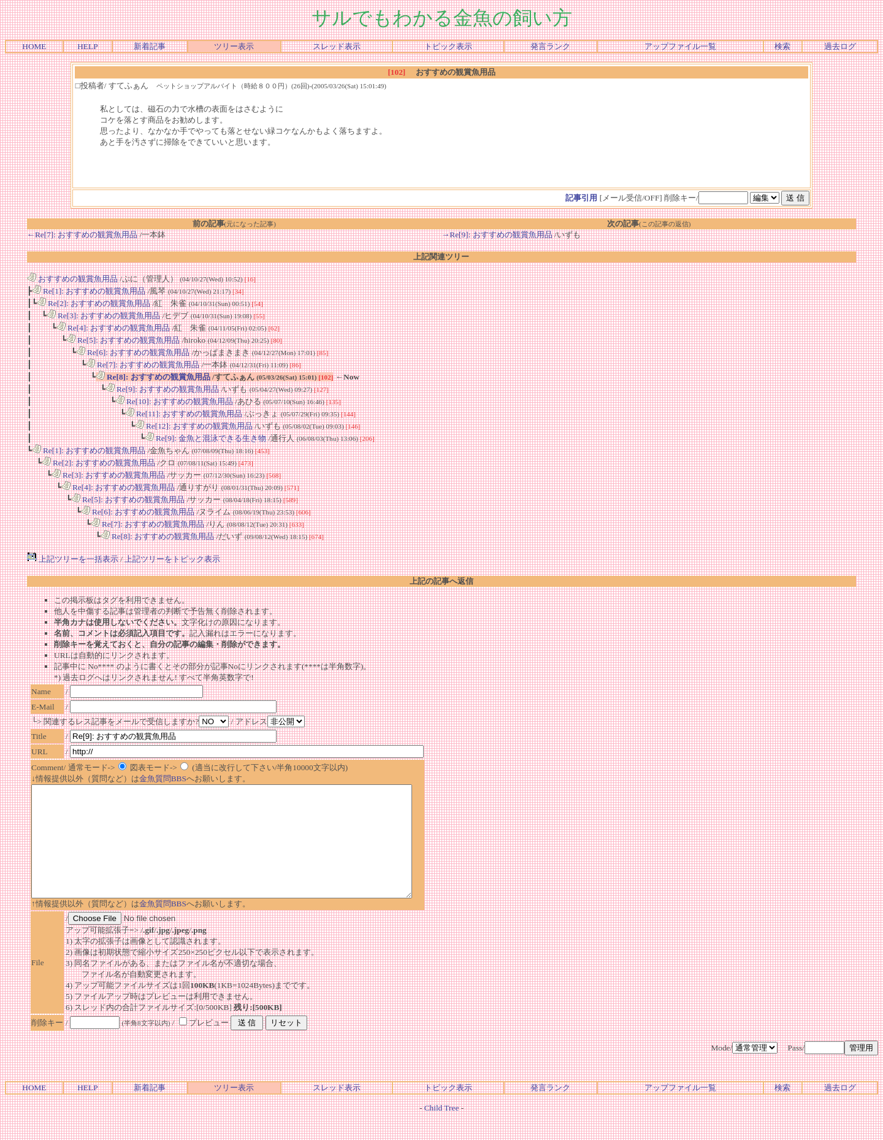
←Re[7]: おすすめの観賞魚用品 (82, 234)
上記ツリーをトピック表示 (172, 559)
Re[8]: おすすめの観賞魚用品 (153, 376)
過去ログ (840, 46)
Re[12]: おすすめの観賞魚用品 (194, 425)
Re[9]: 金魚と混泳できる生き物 (206, 438)
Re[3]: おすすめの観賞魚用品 (104, 315)
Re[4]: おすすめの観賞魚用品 (113, 327)
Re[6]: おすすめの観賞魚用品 (133, 352)
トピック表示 (448, 46)
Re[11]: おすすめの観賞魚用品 (184, 413)
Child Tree (441, 1129)
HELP (87, 46)
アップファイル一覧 (680, 46)
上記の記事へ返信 (441, 581)
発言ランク (550, 46)
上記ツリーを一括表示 (72, 559)
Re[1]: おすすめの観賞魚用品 (89, 291)
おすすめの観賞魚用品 (72, 278)
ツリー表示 (234, 46)
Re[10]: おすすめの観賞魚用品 (174, 401)
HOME (34, 46)
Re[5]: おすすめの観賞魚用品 (123, 340)
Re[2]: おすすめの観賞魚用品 (94, 303)
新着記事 (150, 46)
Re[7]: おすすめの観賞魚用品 (143, 364)
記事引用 (581, 197)
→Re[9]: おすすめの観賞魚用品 (497, 234)
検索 (782, 46)
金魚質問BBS (162, 778)
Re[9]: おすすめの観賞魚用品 (162, 389)
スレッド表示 (337, 46)
